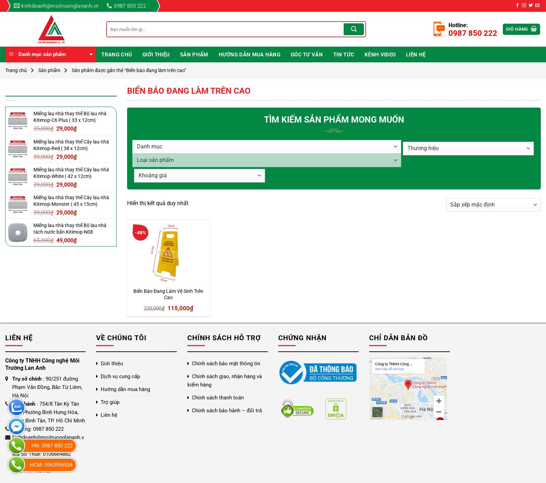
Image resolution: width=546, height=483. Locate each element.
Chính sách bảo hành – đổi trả (227, 410)
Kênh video (380, 55)
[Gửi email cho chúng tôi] (537, 5)
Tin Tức (343, 55)
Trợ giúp (110, 402)
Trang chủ (116, 55)
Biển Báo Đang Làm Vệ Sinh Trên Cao (168, 294)
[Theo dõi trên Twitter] (531, 5)
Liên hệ (416, 55)
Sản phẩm (194, 55)
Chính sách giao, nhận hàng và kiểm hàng (224, 380)
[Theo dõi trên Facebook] (517, 5)
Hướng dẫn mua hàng (249, 55)
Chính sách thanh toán (218, 398)
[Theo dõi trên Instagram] (524, 5)
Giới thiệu (156, 55)
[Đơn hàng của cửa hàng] (493, 205)
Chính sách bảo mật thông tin (226, 363)
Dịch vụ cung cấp (120, 376)
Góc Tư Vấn (307, 55)
